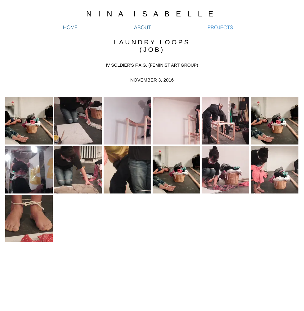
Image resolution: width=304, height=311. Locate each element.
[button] (29, 120)
